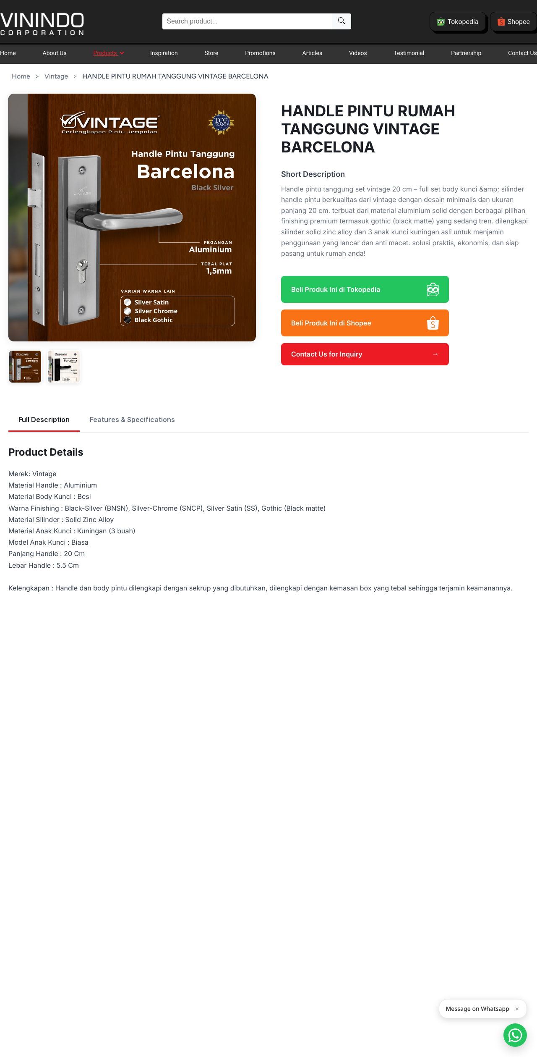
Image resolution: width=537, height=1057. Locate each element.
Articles (312, 53)
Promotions (260, 53)
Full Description (44, 419)
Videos (358, 53)
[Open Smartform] (515, 1035)
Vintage (56, 76)
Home (8, 53)
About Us (55, 53)
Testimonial (409, 53)
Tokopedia (457, 21)
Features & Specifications (132, 419)
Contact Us (522, 53)
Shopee (513, 21)
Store (212, 53)
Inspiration (164, 53)
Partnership (466, 53)
